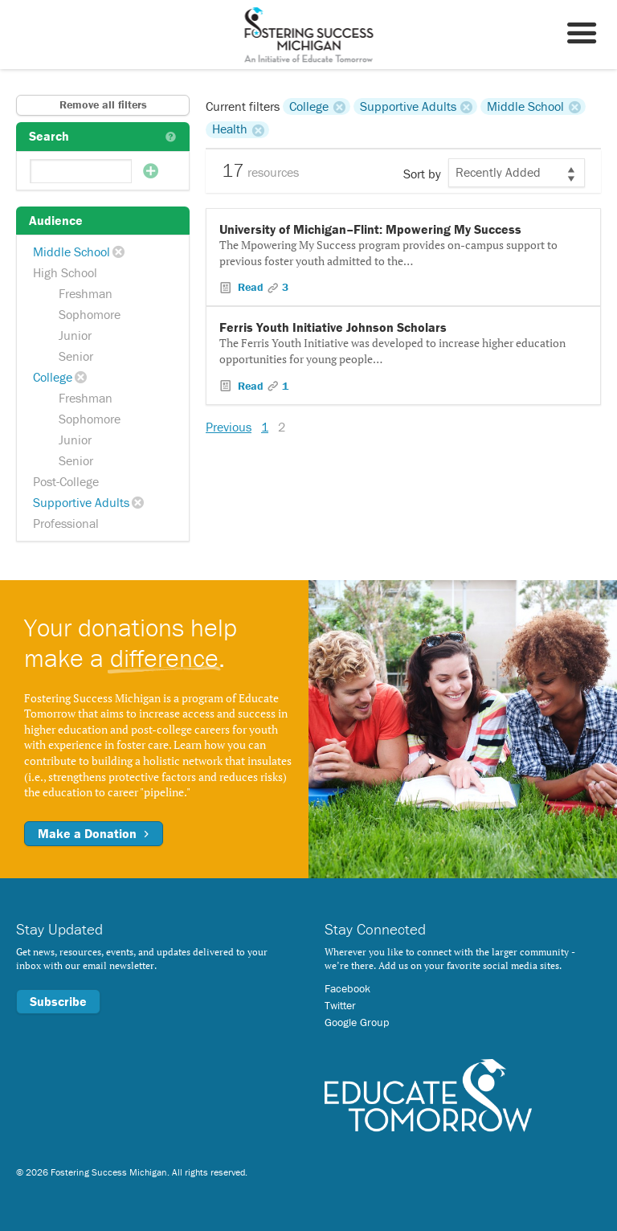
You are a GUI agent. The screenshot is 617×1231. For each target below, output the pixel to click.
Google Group (357, 1022)
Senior (76, 356)
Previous (228, 427)
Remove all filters (103, 104)
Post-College (66, 481)
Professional (66, 523)
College (52, 377)
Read (251, 287)
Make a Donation (93, 833)
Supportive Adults (81, 502)
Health (229, 129)
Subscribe (58, 1001)
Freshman (85, 293)
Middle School (71, 251)
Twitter (340, 1005)
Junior (75, 335)
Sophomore (90, 314)
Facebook (347, 988)
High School (65, 272)
